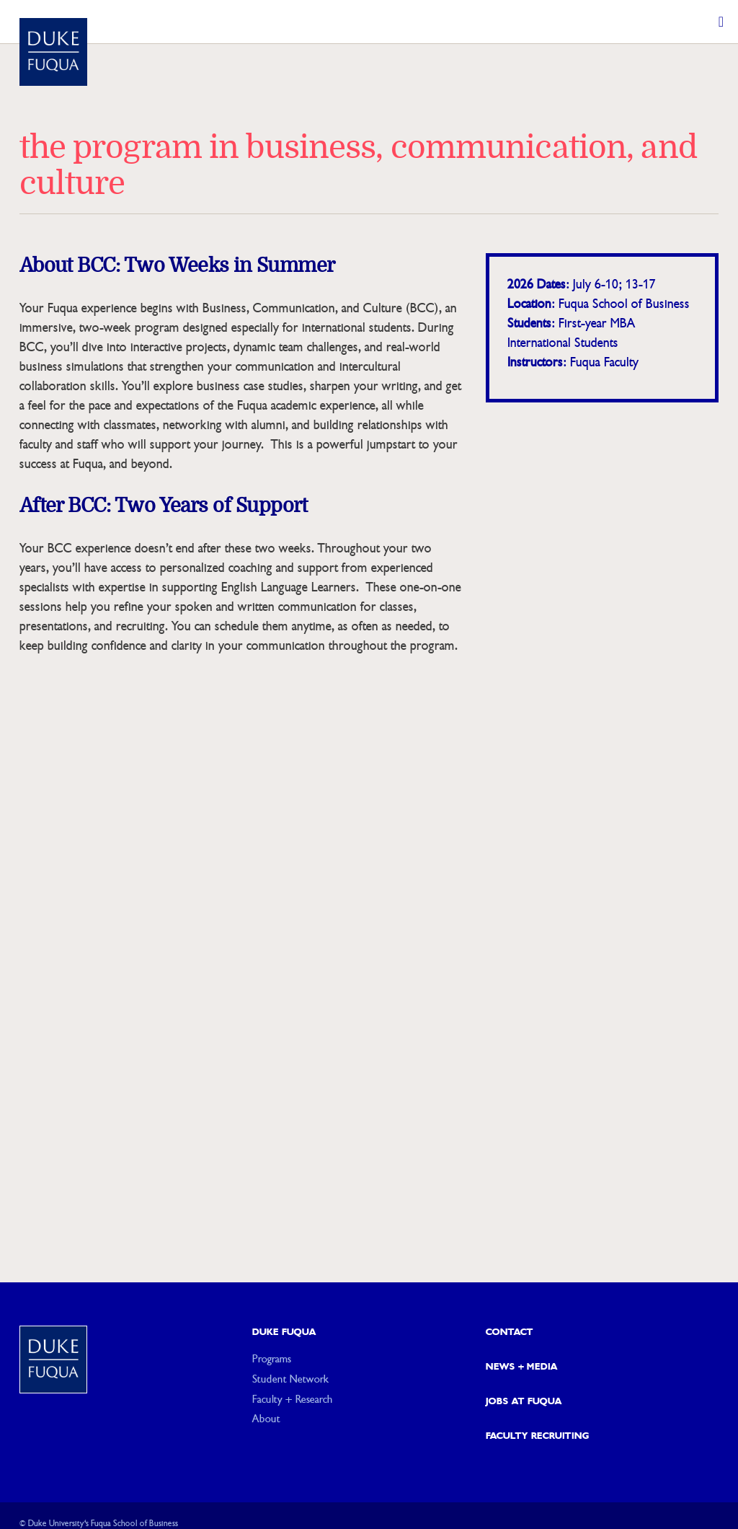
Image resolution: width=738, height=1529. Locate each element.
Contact (509, 1332)
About (266, 1418)
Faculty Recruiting (538, 1436)
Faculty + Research (292, 1399)
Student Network (290, 1378)
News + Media (522, 1366)
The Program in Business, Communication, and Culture (358, 165)
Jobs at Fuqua (524, 1401)
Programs (271, 1358)
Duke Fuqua (284, 1332)
